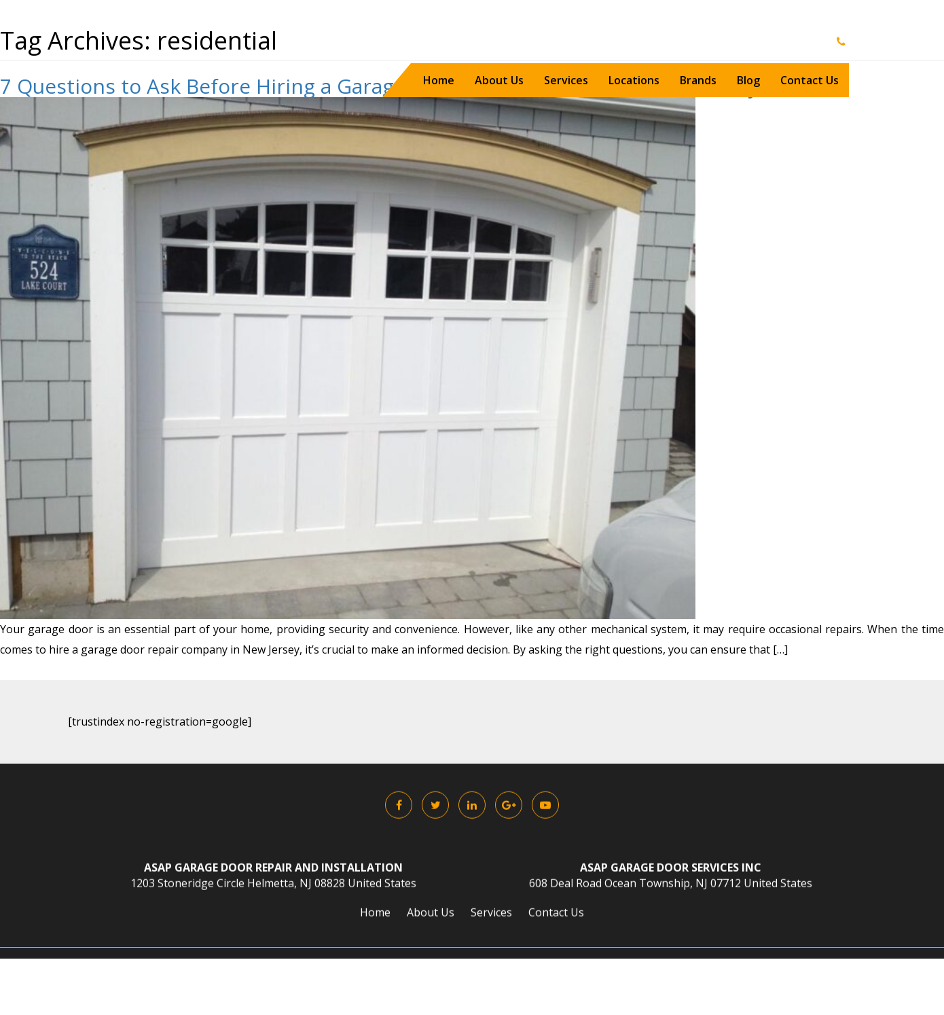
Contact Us (809, 80)
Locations (634, 80)
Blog (748, 80)
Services (566, 80)
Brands (698, 80)
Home (438, 80)
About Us (499, 80)
